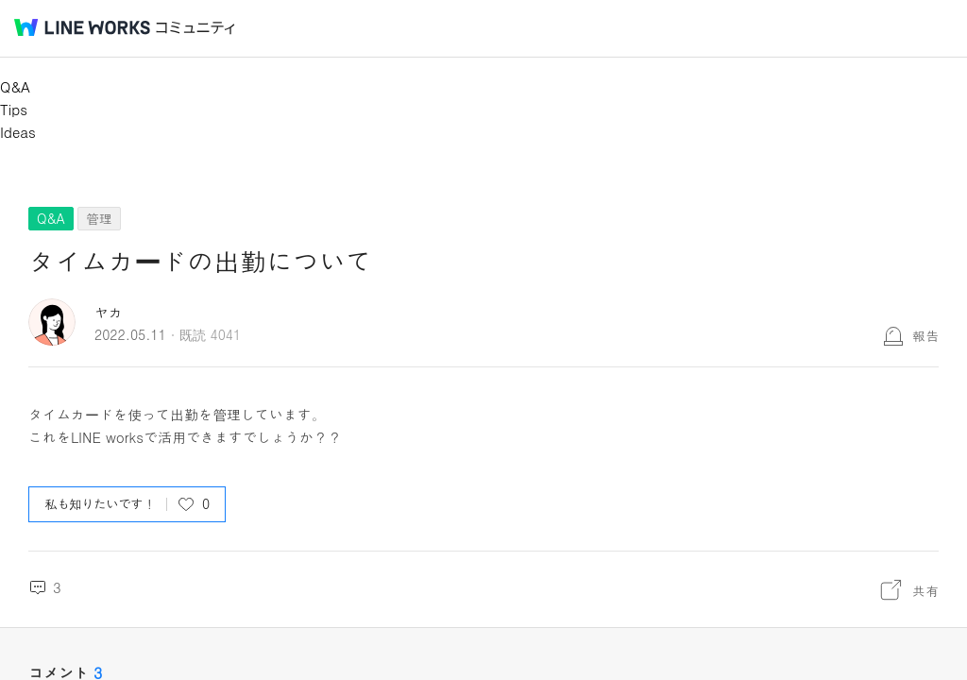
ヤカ (108, 312)
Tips (13, 109)
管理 (99, 218)
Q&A (15, 86)
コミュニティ (195, 28)
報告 (925, 335)
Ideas (18, 132)
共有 (925, 590)
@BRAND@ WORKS (82, 27)
